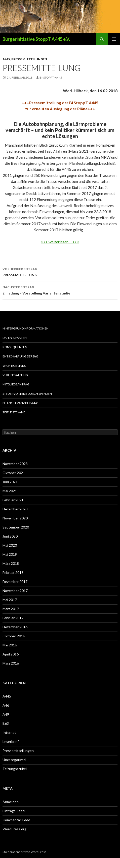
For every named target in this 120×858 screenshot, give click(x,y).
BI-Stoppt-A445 (50, 77)
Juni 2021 (10, 482)
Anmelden (11, 802)
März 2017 (11, 609)
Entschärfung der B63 (20, 356)
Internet (9, 732)
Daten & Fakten (15, 338)
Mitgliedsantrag (16, 384)
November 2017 (15, 590)
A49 (6, 714)
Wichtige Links (14, 366)
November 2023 (15, 463)
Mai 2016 (10, 645)
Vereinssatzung (15, 375)
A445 (6, 59)
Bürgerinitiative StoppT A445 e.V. (36, 39)
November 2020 (15, 518)
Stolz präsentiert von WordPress (24, 852)
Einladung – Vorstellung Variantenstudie (60, 289)
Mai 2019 (10, 554)
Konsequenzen (15, 347)
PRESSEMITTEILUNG (60, 271)
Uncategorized (14, 759)
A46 (6, 705)
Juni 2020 (10, 536)
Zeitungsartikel (15, 769)
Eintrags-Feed (14, 811)
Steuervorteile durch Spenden (27, 393)
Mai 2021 (10, 491)
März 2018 (11, 563)
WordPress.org (14, 829)
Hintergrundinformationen (26, 328)
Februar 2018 (13, 572)
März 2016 (11, 663)
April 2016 (11, 654)
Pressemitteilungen (29, 59)
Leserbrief (11, 741)
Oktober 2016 (14, 636)
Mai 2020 (10, 545)
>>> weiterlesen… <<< (60, 241)
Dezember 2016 (15, 627)
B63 (6, 723)
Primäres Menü (114, 39)
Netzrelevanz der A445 (20, 403)
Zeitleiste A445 (14, 412)
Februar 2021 (13, 500)
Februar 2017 (13, 618)
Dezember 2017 (15, 581)
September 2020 (16, 527)
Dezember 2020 (15, 509)
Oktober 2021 (14, 473)
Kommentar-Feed (16, 820)
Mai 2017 (10, 600)
